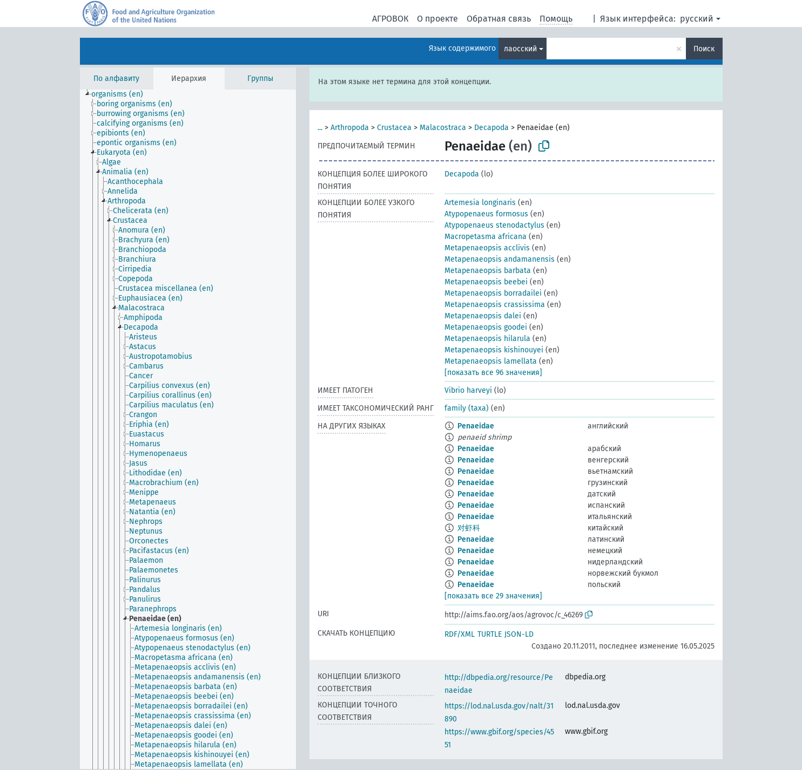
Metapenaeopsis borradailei (493, 293)
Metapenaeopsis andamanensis (499, 259)
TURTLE (489, 634)
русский (696, 18)
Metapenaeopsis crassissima (494, 304)
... (320, 127)
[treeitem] (122, 94)
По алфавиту (116, 78)
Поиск (704, 48)
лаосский (520, 48)
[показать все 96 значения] (493, 372)
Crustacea (394, 127)
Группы (260, 78)
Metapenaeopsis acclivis (487, 248)
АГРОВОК (390, 18)
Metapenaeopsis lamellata (490, 361)
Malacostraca (443, 127)
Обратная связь (499, 18)
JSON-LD (519, 634)
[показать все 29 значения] (493, 596)
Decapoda (491, 127)
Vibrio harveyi (468, 390)
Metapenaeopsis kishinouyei (493, 350)
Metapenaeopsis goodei (485, 327)
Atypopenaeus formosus (486, 214)
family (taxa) (466, 408)
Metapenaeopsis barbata (487, 270)
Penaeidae (475, 426)
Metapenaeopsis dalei (482, 316)
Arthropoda (350, 127)
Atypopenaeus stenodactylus (494, 225)
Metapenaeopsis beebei (486, 282)
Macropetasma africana (485, 236)
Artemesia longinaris (480, 202)
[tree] (188, 429)
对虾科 (468, 528)
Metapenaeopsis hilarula (487, 338)
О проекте (437, 18)
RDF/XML (459, 634)
